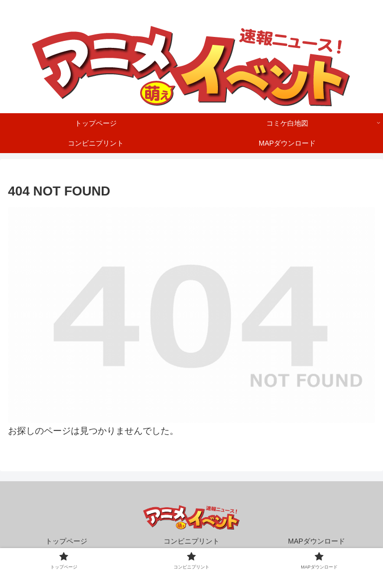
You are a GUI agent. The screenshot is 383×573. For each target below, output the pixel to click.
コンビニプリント (191, 541)
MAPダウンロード (316, 541)
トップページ (66, 541)
